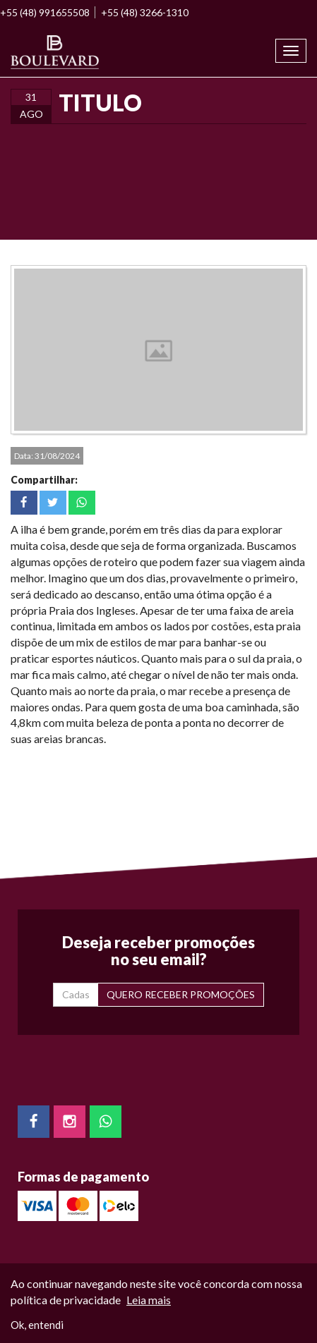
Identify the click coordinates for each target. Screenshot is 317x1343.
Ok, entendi (37, 1324)
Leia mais (148, 1299)
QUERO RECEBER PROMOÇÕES (181, 994)
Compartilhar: (44, 480)
